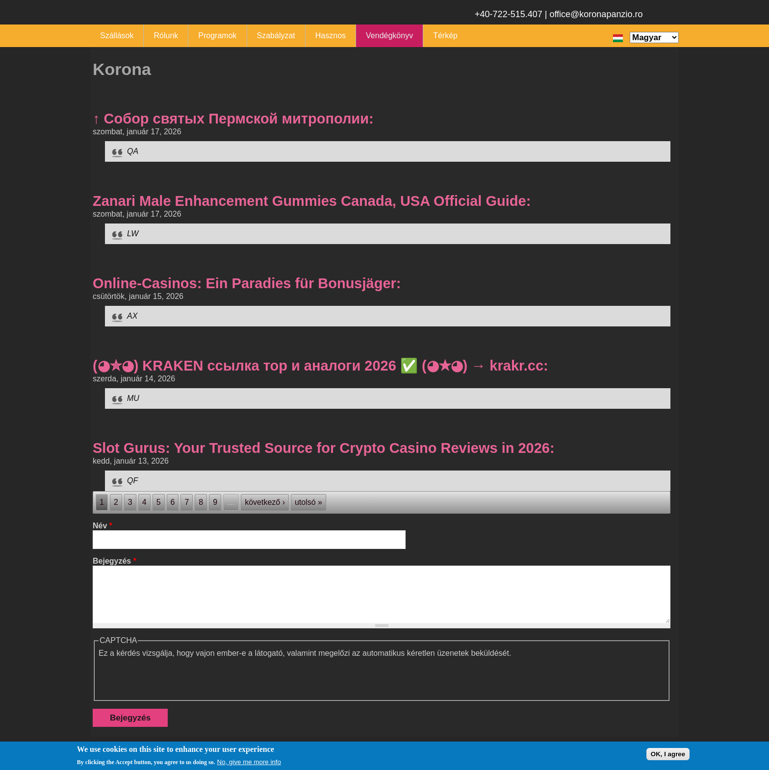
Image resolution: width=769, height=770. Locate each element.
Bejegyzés (114, 561)
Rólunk (166, 35)
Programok (217, 35)
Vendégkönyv (389, 35)
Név (102, 526)
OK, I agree (668, 754)
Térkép (445, 35)
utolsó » (308, 502)
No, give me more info (249, 762)
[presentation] (173, 677)
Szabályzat (276, 35)
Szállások (116, 35)
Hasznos (330, 35)
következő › (265, 502)
